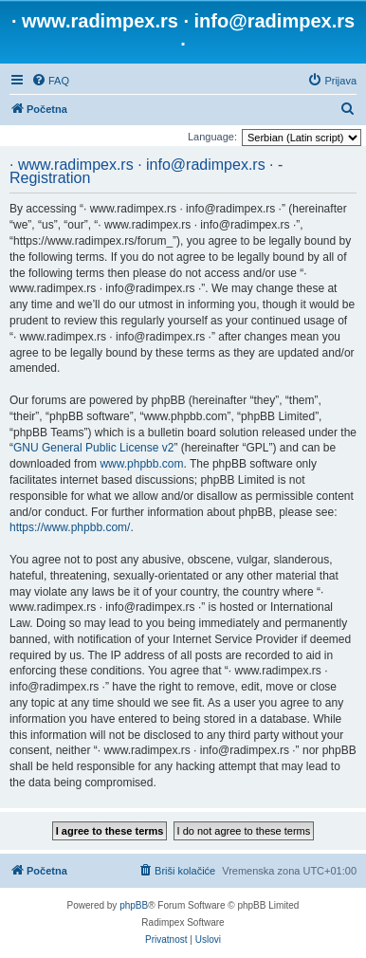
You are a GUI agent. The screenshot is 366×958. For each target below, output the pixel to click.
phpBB (133, 905)
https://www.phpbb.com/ (69, 527)
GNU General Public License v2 (93, 447)
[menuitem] (50, 80)
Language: (212, 136)
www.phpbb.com (141, 463)
